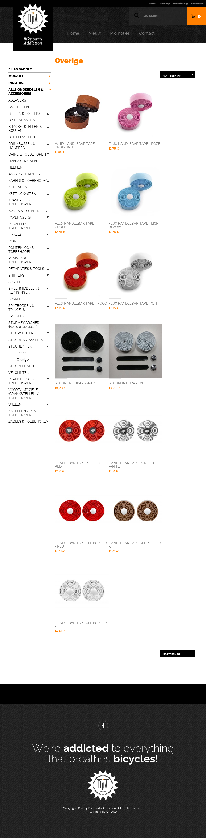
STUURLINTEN (20, 346)
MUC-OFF (16, 76)
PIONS (13, 241)
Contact (152, 3)
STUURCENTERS (22, 333)
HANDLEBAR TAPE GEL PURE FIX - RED (81, 544)
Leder (21, 353)
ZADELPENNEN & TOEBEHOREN (22, 413)
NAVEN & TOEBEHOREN (27, 211)
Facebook (103, 725)
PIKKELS (15, 234)
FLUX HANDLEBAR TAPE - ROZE (134, 144)
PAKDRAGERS (19, 217)
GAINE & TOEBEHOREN (27, 154)
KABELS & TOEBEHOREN (28, 181)
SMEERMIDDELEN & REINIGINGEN (24, 290)
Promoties (120, 33)
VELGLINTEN (18, 373)
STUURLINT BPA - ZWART (76, 383)
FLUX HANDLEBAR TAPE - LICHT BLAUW (135, 225)
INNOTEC (15, 83)
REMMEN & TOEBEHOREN (20, 260)
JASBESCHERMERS (24, 174)
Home (73, 33)
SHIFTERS (16, 275)
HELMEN (15, 167)
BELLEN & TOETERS (24, 114)
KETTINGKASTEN (22, 194)
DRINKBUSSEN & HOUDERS (21, 146)
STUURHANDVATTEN (25, 340)
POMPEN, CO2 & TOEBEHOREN (21, 250)
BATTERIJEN (18, 107)
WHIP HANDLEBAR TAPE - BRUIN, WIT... (76, 145)
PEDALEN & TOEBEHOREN (20, 226)
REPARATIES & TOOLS (26, 269)
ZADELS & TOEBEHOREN (28, 422)
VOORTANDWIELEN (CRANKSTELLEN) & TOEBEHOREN (24, 394)
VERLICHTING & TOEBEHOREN (21, 381)
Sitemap (165, 3)
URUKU (111, 812)
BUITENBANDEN (21, 137)
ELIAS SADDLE (20, 69)
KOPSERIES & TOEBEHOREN (20, 202)
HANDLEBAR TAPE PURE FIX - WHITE (133, 464)
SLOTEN (15, 282)
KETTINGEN (17, 187)
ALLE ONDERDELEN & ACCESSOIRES (26, 92)
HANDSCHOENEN (22, 161)
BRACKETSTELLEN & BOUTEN (25, 129)
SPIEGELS (16, 316)
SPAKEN (15, 299)
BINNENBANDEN (21, 120)
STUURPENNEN (21, 366)
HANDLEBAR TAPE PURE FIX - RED (79, 464)
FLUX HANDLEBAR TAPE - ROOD (81, 303)
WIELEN (14, 404)
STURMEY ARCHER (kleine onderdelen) (23, 325)
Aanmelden (197, 3)
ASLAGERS (17, 100)
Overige (23, 360)
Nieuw (94, 33)
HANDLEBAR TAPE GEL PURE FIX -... (135, 544)
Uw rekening (180, 3)
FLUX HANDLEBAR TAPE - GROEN (75, 225)
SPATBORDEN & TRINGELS (21, 308)
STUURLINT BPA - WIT (127, 383)
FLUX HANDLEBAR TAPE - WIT (133, 303)
